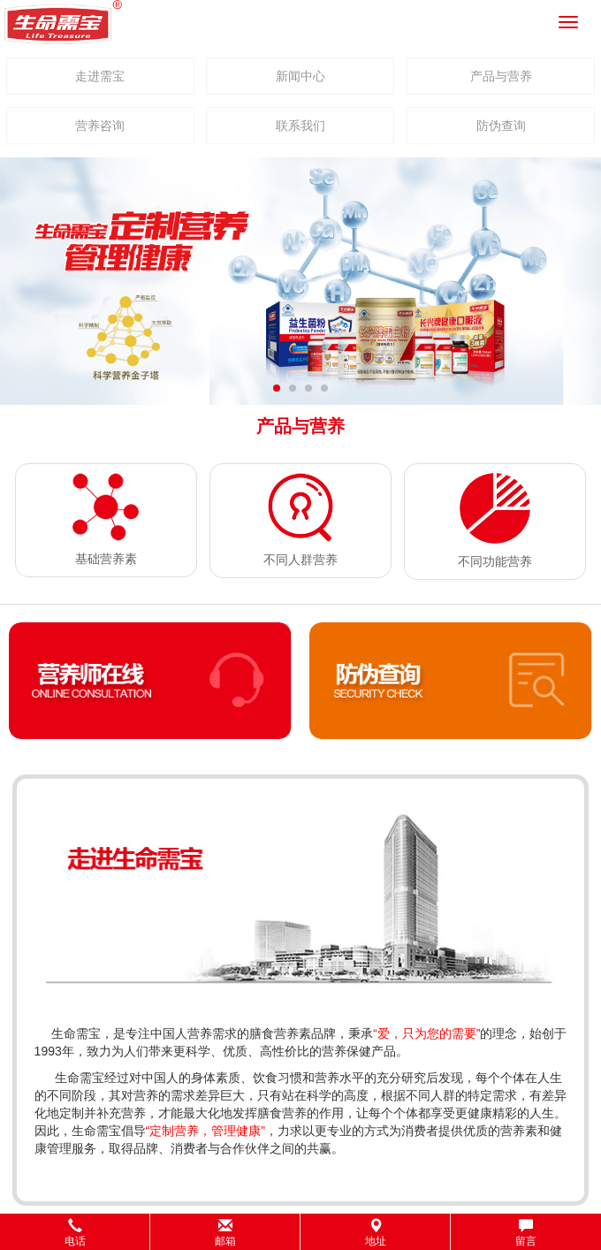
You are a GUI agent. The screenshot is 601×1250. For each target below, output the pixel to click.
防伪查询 (501, 125)
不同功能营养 (495, 561)
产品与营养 (501, 76)
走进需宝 (100, 76)
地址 (375, 1232)
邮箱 (225, 1232)
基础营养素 (106, 559)
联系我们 (300, 125)
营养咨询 (100, 125)
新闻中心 (300, 76)
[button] (300, 1232)
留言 (525, 1232)
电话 (75, 1232)
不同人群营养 (300, 560)
